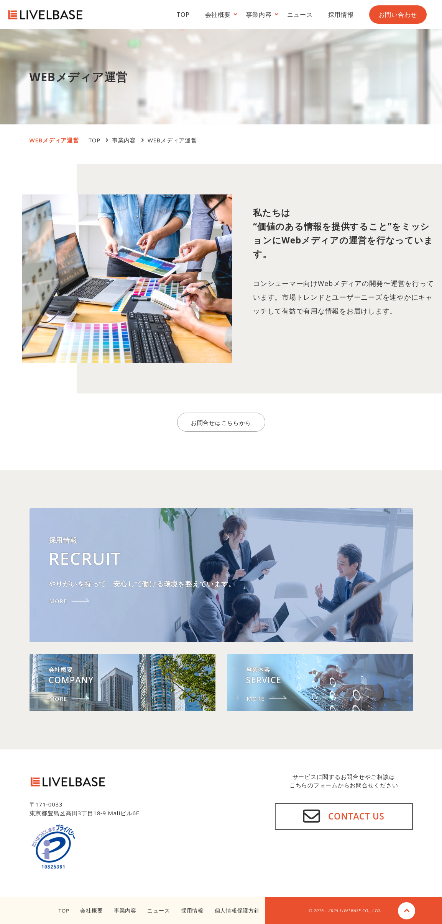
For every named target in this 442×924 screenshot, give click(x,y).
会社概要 (218, 14)
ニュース (300, 14)
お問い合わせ (398, 14)
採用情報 (341, 14)
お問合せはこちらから (221, 422)
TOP (183, 14)
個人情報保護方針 (237, 910)
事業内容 (259, 14)
